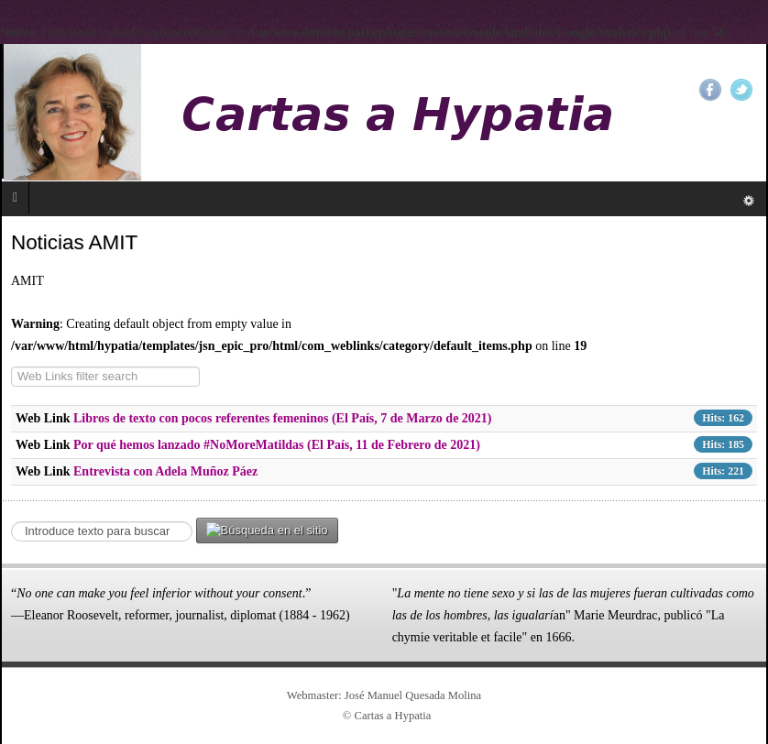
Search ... (11, 518)
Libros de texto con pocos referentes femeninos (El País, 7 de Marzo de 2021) (282, 418)
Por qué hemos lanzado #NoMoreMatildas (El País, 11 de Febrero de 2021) (276, 445)
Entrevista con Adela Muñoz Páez (165, 471)
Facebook (710, 90)
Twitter (741, 90)
